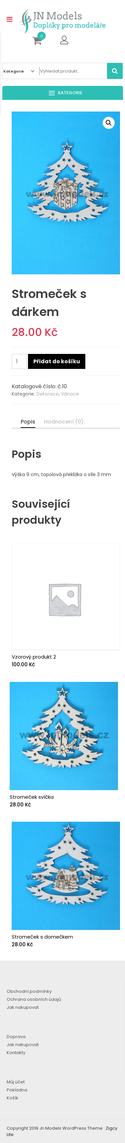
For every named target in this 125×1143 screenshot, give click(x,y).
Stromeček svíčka (32, 796)
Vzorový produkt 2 (34, 656)
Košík (12, 1098)
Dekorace (47, 394)
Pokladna (17, 1090)
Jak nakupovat (23, 1007)
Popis (28, 422)
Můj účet (16, 1082)
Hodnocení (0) (64, 422)
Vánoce (70, 394)
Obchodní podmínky (29, 991)
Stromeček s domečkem (42, 936)
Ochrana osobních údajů (34, 999)
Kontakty (16, 1052)
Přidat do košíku (56, 361)
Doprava (16, 1036)
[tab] (28, 422)
